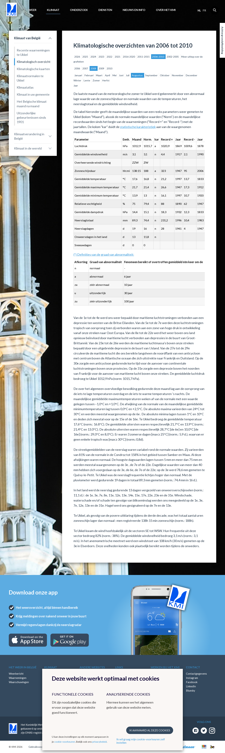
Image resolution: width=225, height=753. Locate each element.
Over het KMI (166, 9)
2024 (94, 56)
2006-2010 (158, 56)
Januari (78, 75)
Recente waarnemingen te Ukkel (33, 52)
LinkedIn (191, 686)
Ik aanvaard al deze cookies (149, 730)
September (151, 75)
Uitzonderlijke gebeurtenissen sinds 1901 (31, 117)
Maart (99, 75)
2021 (118, 56)
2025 (85, 56)
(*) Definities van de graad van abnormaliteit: (103, 254)
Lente (87, 80)
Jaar (75, 85)
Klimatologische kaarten (33, 69)
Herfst (106, 80)
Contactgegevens (196, 673)
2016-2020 (129, 56)
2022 (110, 56)
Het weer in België (22, 667)
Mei (114, 75)
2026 (77, 56)
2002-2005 (173, 56)
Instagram (192, 677)
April (108, 75)
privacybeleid (99, 741)
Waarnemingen (17, 677)
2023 (102, 56)
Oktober (165, 75)
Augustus (137, 75)
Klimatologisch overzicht (33, 62)
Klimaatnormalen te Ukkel (30, 78)
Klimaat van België (27, 38)
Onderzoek (79, 9)
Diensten (105, 9)
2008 (94, 68)
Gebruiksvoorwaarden (40, 746)
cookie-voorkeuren (64, 741)
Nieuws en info (134, 9)
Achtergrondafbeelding (222, 40)
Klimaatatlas (25, 87)
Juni (121, 75)
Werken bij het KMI (165, 667)
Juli (128, 75)
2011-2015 (143, 56)
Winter (77, 80)
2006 (77, 68)
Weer (32, 9)
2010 (109, 68)
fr (204, 10)
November (178, 75)
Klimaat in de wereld (28, 148)
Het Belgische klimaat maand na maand (32, 103)
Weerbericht (16, 673)
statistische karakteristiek (138, 127)
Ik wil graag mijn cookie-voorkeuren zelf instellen (140, 741)
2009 (102, 68)
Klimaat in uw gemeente (33, 94)
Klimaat (53, 9)
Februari (89, 75)
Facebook (191, 682)
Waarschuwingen (19, 682)
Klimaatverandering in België (29, 136)
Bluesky (190, 690)
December (191, 75)
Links (119, 667)
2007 (85, 68)
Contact (193, 667)
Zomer (96, 80)
